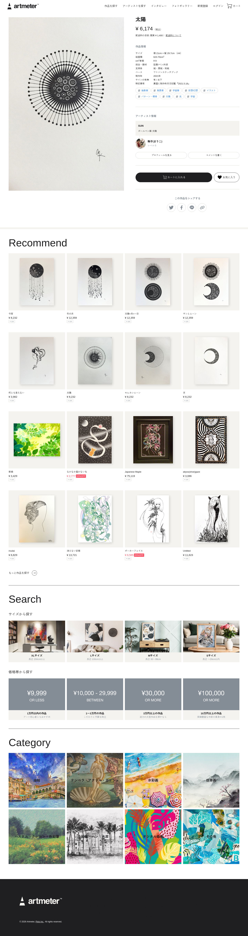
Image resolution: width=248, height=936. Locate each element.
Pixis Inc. (40, 921)
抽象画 (142, 90)
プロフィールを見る (161, 155)
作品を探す (111, 5)
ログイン (218, 5)
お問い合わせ (152, 921)
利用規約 (149, 898)
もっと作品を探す (23, 573)
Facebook (199, 909)
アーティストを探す (134, 5)
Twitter (198, 903)
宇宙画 (174, 90)
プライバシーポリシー (156, 902)
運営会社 (149, 916)
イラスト (209, 90)
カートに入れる (173, 177)
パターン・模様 (147, 96)
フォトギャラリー (182, 5)
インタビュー (159, 5)
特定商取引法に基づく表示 (158, 907)
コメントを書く (213, 155)
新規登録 (203, 5)
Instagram (199, 898)
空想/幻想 (191, 90)
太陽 (166, 96)
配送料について (173, 35)
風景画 (158, 90)
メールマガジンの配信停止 (158, 912)
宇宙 (191, 96)
